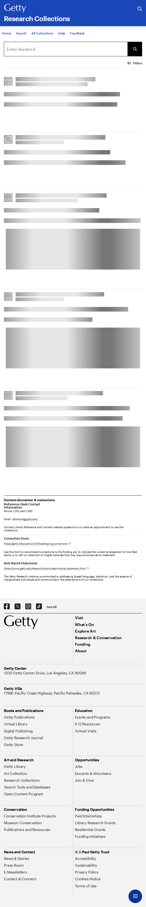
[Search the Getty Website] (139, 9)
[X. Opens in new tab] (17, 606)
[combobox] (66, 49)
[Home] (6, 35)
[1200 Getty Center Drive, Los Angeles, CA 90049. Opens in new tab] (45, 672)
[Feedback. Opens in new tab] (77, 35)
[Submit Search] (135, 49)
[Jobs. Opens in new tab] (78, 766)
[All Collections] (42, 35)
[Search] (21, 35)
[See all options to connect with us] (52, 607)
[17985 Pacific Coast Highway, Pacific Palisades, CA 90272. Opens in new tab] (52, 693)
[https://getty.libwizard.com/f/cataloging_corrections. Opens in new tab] (37, 543)
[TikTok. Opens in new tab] (39, 606)
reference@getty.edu (25, 519)
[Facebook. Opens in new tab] (7, 606)
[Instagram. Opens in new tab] (28, 606)
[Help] (61, 35)
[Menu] (135, 896)
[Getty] (15, 8)
